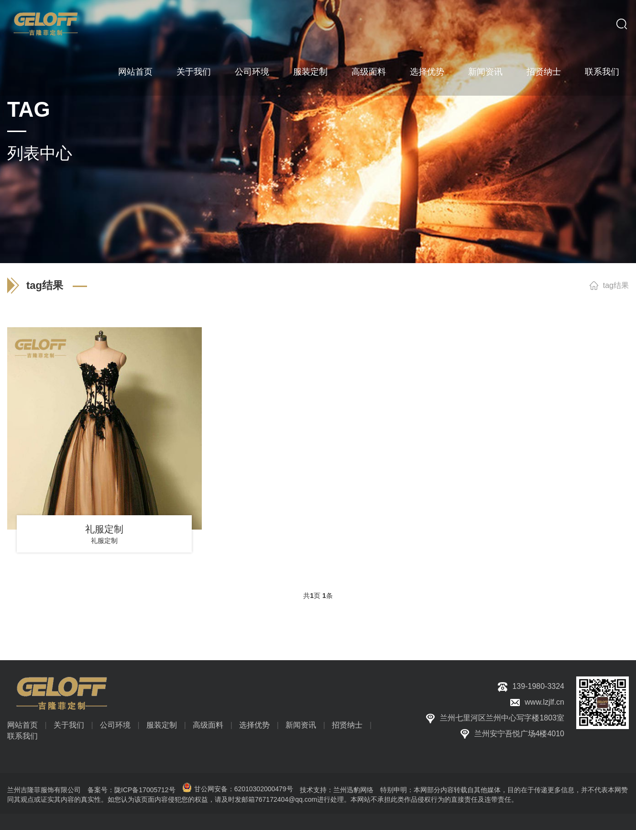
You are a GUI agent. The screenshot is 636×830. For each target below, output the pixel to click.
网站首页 (135, 72)
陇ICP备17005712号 (144, 790)
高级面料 (368, 72)
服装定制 (310, 72)
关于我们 (193, 72)
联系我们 (602, 72)
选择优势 (427, 72)
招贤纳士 (543, 72)
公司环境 (252, 72)
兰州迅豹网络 (353, 790)
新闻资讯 (485, 72)
